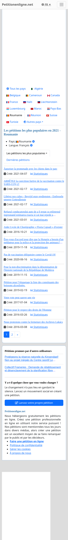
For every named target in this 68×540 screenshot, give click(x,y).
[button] (33, 121)
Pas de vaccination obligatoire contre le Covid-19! (30, 254)
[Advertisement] (34, 48)
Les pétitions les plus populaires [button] (25, 153)
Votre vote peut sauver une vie (19, 297)
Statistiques (39, 173)
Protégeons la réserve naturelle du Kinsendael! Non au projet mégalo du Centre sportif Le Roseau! (31, 359)
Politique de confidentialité (26, 445)
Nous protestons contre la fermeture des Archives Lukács (33, 322)
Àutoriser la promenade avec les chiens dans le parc (30, 168)
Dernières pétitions (18, 160)
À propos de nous (20, 453)
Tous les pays (16, 88)
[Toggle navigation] (61, 4)
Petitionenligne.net (17, 4)
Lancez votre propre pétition (34, 403)
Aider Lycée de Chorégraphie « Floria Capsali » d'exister (33, 227)
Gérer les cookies (20, 449)
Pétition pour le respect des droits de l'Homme (28, 309)
